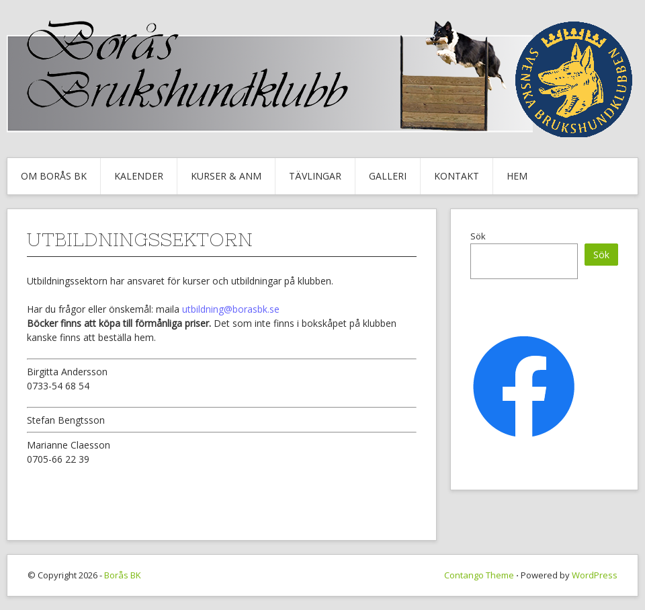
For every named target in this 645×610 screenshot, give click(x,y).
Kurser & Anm (226, 175)
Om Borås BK (54, 175)
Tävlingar (315, 175)
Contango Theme (479, 575)
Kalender (138, 175)
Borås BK (122, 575)
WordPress (594, 575)
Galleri (387, 175)
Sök (478, 236)
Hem (517, 175)
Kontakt (456, 175)
